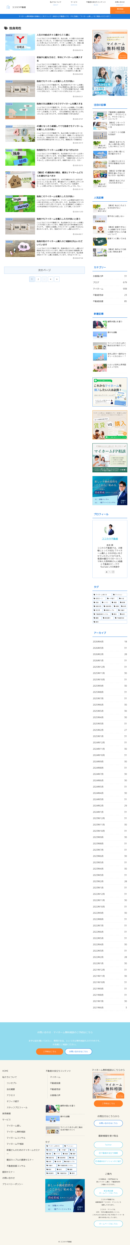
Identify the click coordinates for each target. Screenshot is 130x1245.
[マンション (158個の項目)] (119, 594)
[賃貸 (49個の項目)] (123, 602)
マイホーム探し (14, 1125)
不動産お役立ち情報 (108, 1153)
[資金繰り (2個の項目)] (108, 618)
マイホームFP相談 (15, 1143)
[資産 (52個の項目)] (115, 602)
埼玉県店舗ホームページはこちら (108, 1192)
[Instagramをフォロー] (113, 571)
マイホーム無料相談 (16, 1131)
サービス (6, 1119)
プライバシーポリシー (12, 1184)
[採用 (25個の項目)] (123, 606)
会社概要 (11, 1089)
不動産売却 (55, 1089)
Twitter (108, 1145)
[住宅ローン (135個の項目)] (99, 598)
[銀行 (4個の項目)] (123, 614)
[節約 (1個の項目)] (110, 622)
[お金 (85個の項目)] (122, 598)
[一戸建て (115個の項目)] (112, 598)
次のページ (44, 270)
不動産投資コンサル (16, 1165)
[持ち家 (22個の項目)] (97, 610)
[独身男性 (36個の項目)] (107, 606)
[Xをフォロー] (109, 571)
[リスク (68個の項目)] (105, 602)
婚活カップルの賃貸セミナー (20, 1159)
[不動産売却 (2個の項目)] (120, 618)
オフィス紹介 (13, 1101)
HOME (5, 1070)
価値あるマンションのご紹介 (108, 1161)
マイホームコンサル (16, 1137)
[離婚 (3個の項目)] (97, 618)
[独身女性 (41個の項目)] (97, 606)
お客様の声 (55, 1095)
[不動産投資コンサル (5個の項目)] (101, 614)
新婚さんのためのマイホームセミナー (23, 1152)
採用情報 (6, 1113)
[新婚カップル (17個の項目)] (110, 610)
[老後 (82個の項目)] (97, 602)
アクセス (11, 1095)
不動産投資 (55, 1083)
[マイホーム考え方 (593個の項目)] (102, 594)
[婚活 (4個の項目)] (115, 614)
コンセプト (12, 1083)
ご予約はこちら (49, 1051)
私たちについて (9, 1077)
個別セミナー (8, 1172)
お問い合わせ (8, 1178)
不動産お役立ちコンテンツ (58, 1070)
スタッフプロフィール (17, 1107)
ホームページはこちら (108, 1223)
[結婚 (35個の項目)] (116, 606)
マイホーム (55, 1077)
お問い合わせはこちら (78, 1051)
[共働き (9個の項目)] (122, 610)
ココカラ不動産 (110, 538)
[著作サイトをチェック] (106, 571)
